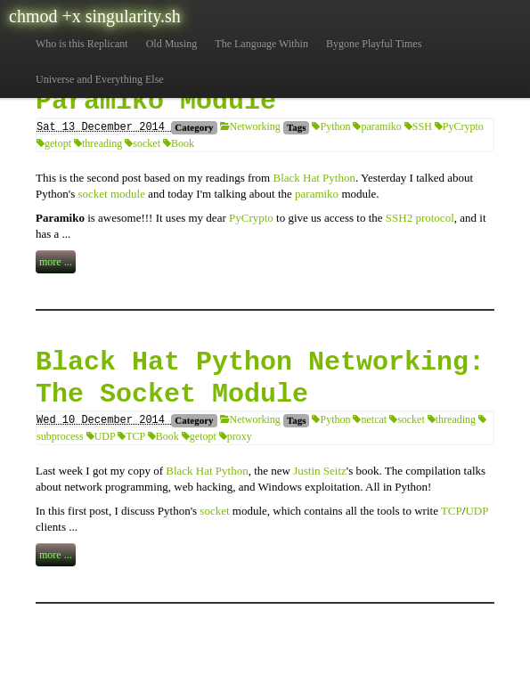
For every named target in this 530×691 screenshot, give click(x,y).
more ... (55, 262)
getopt (54, 143)
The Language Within (261, 43)
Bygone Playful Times (373, 43)
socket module (111, 193)
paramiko (377, 126)
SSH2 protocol (420, 217)
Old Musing (172, 43)
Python (331, 126)
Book (178, 143)
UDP (101, 436)
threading (98, 143)
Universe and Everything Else (100, 79)
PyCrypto (459, 126)
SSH (418, 126)
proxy (235, 436)
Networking (250, 126)
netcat (370, 419)
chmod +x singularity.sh (95, 16)
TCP (131, 436)
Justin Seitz (320, 470)
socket (142, 143)
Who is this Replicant (82, 43)
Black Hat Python (314, 177)
